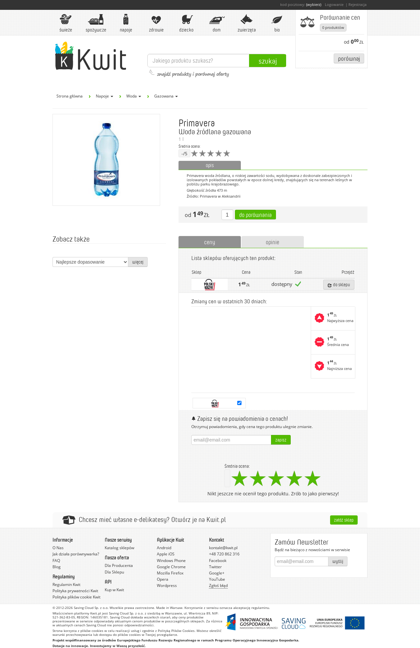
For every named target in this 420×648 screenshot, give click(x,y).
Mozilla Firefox (170, 573)
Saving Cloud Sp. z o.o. (91, 607)
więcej (137, 262)
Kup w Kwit (114, 590)
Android (164, 548)
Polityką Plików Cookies (176, 630)
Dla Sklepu (114, 572)
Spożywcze (96, 23)
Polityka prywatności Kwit (75, 591)
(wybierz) (313, 4)
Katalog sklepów (119, 548)
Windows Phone (171, 560)
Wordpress (167, 585)
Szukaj (268, 61)
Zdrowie (156, 23)
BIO (277, 23)
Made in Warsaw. (169, 607)
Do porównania (255, 215)
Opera (162, 579)
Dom (216, 23)
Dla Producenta (119, 565)
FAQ (56, 560)
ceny (209, 242)
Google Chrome (171, 567)
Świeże (65, 23)
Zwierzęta (247, 23)
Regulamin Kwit (66, 584)
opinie (272, 242)
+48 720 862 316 (224, 554)
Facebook (217, 560)
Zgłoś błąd (218, 585)
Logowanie (334, 4)
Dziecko (186, 23)
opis (210, 165)
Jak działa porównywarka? (75, 554)
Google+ (216, 573)
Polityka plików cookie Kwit (76, 597)
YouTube (217, 579)
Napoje (126, 23)
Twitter (215, 567)
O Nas (58, 548)
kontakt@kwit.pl (223, 548)
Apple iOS (166, 554)
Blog (56, 567)
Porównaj (349, 58)
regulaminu (260, 607)
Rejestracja (357, 4)
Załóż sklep (344, 520)
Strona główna (69, 96)
